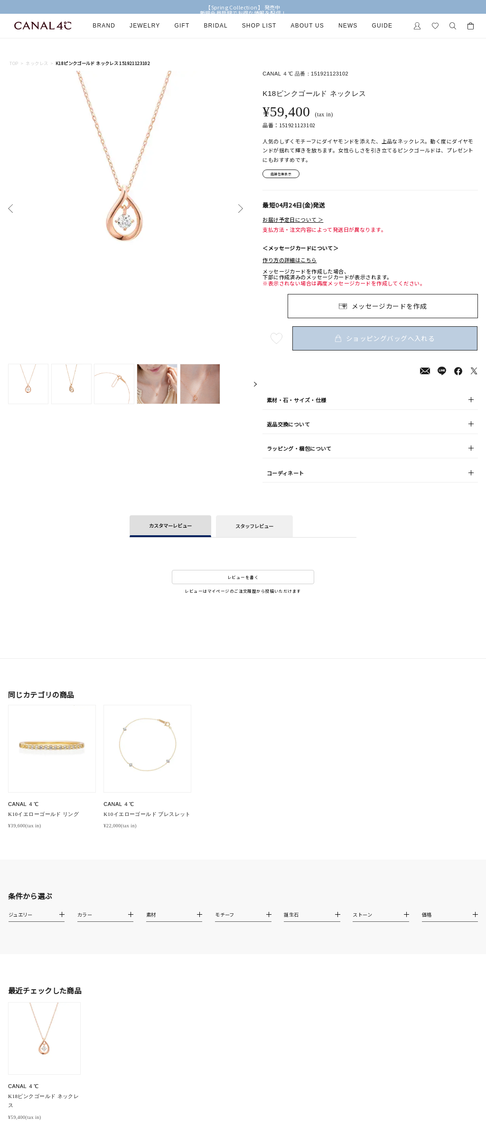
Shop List (259, 26)
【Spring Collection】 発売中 (243, 7)
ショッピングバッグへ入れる (386, 340)
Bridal (215, 26)
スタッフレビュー (254, 528)
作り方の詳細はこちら (289, 262)
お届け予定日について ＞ (292, 222)
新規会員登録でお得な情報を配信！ (243, 13)
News (348, 26)
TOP (13, 63)
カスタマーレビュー (170, 527)
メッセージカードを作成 (389, 308)
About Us (307, 26)
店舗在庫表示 (285, 175)
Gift (182, 26)
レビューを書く (243, 579)
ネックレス (37, 63)
